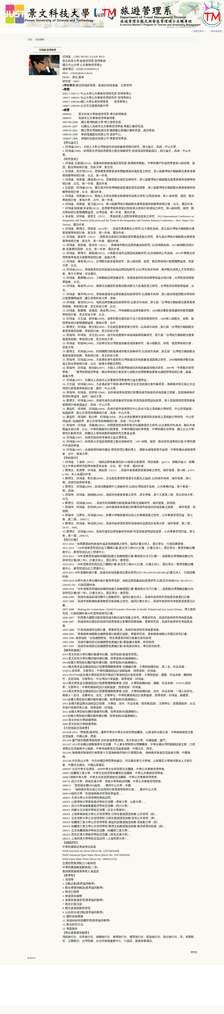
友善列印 (31, 958)
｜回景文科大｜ (199, 31)
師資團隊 (40, 39)
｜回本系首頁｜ (216, 31)
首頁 (30, 39)
